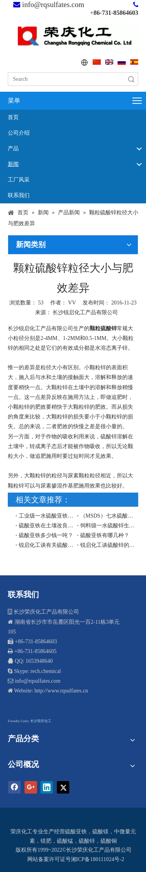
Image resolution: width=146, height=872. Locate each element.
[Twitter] (63, 787)
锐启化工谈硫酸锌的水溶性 (107, 545)
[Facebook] (14, 787)
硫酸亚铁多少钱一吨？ (46, 535)
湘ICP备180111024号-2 (97, 859)
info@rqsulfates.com (53, 4)
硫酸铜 (108, 841)
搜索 (131, 79)
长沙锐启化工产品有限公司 (85, 312)
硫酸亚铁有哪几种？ (104, 535)
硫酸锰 (65, 841)
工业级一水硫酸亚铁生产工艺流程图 (46, 516)
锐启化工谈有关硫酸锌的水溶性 (46, 545)
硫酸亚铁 (76, 832)
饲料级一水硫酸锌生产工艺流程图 (107, 526)
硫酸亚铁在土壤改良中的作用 (46, 526)
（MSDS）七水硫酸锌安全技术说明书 (107, 516)
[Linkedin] (46, 787)
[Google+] (31, 787)
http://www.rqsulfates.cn (61, 691)
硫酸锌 (87, 841)
